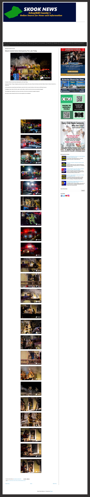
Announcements (42, 43)
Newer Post (7, 483)
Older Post (54, 483)
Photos (35, 43)
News (17, 480)
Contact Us (76, 43)
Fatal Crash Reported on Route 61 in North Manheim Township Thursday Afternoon (76, 157)
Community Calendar (12, 43)
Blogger (51, 491)
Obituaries (55, 43)
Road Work (49, 43)
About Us (82, 43)
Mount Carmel (13, 480)
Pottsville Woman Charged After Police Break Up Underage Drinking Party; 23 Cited (75, 182)
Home (5, 43)
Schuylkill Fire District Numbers (65, 43)
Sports (25, 43)
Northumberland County (21, 480)
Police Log (30, 43)
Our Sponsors (7, 45)
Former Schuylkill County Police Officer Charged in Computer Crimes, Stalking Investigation (75, 169)
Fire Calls (9, 480)
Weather (20, 43)
